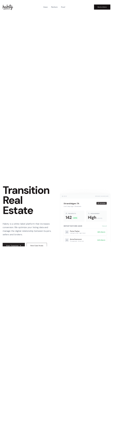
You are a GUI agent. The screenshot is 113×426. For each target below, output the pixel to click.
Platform (54, 7)
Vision (45, 7)
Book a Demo (102, 7)
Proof (63, 7)
